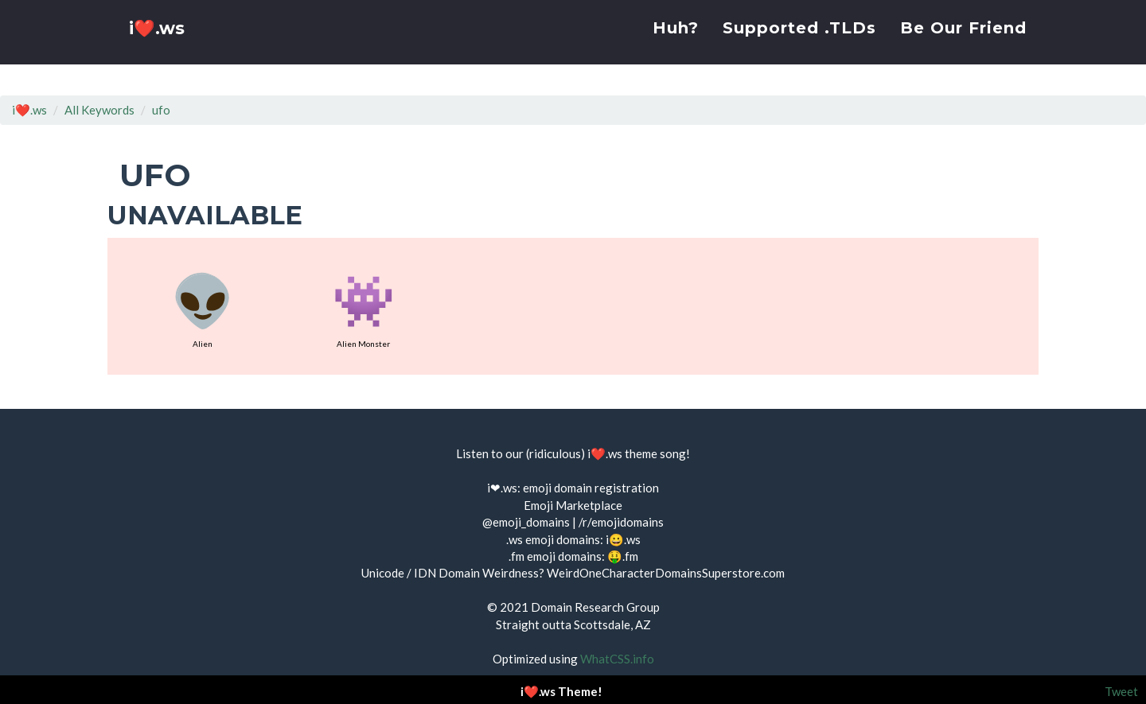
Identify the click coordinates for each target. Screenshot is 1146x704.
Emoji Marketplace (573, 505)
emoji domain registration (591, 487)
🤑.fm (622, 556)
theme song (655, 453)
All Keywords (99, 110)
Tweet (1121, 691)
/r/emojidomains (621, 522)
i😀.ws (623, 539)
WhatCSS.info (617, 658)
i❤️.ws (158, 47)
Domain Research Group (595, 607)
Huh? (676, 43)
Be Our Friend (963, 43)
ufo (161, 110)
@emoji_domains (526, 522)
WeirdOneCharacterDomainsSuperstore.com (666, 573)
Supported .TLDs (799, 43)
